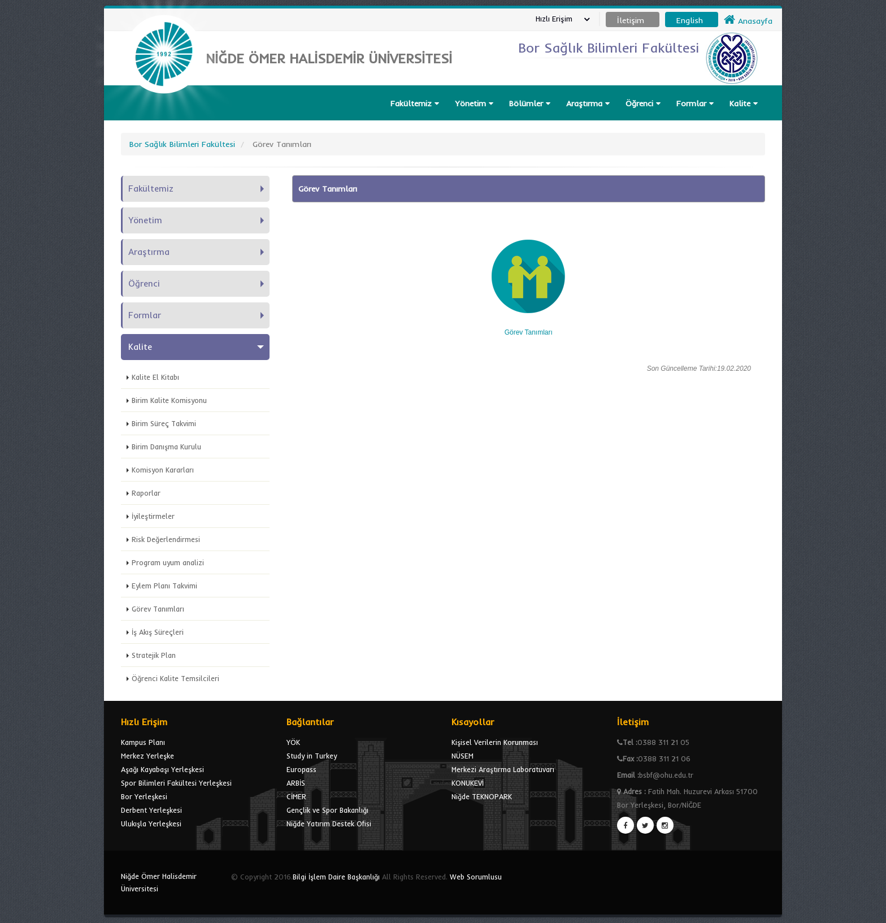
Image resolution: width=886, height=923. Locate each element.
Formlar (695, 103)
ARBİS (295, 782)
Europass (301, 769)
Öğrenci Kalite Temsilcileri (175, 678)
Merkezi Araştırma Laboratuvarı (502, 769)
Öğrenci (643, 103)
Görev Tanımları (158, 608)
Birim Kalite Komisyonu (169, 400)
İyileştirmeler (153, 516)
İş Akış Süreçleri (158, 631)
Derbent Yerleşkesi (151, 809)
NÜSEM (462, 755)
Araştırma (588, 103)
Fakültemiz (414, 103)
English (689, 20)
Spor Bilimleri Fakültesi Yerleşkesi (176, 782)
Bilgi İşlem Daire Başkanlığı (336, 876)
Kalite (743, 103)
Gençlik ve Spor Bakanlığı (327, 809)
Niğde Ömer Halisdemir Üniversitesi (159, 882)
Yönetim (474, 103)
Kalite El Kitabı (155, 377)
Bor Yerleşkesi (144, 796)
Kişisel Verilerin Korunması (494, 742)
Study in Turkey (311, 755)
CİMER (296, 796)
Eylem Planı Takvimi (164, 585)
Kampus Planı (143, 742)
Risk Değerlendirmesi (166, 539)
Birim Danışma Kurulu (166, 446)
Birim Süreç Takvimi (164, 423)
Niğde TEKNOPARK (481, 796)
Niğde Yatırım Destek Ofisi (328, 823)
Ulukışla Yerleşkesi (151, 823)
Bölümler (529, 103)
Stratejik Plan (154, 655)
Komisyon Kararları (163, 469)
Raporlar (146, 492)
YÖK (293, 742)
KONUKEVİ (467, 782)
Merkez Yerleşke (147, 755)
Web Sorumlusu (476, 876)
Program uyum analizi (168, 562)
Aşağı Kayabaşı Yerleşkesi (162, 769)
